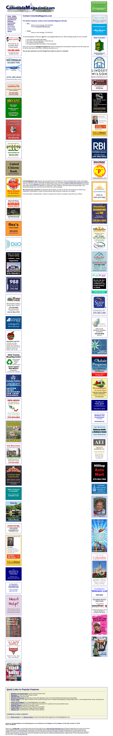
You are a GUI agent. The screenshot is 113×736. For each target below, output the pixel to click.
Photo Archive (11, 28)
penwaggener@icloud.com (42, 26)
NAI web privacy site (22, 734)
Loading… (56, 114)
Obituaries (36, 184)
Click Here (99, 595)
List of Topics (11, 26)
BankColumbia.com (99, 53)
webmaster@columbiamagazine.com (55, 728)
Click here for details (13, 94)
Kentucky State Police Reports (72, 182)
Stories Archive (12, 29)
